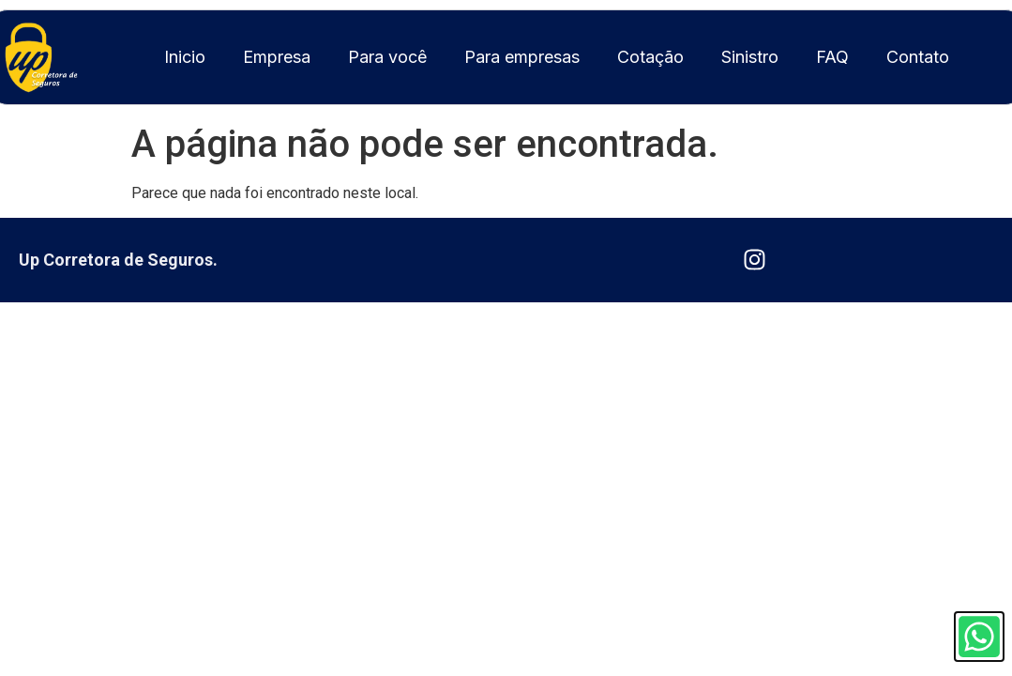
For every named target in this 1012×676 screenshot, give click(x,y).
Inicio (184, 57)
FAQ (832, 57)
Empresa (276, 57)
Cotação (650, 57)
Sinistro (749, 57)
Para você (387, 57)
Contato (917, 57)
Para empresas (522, 57)
